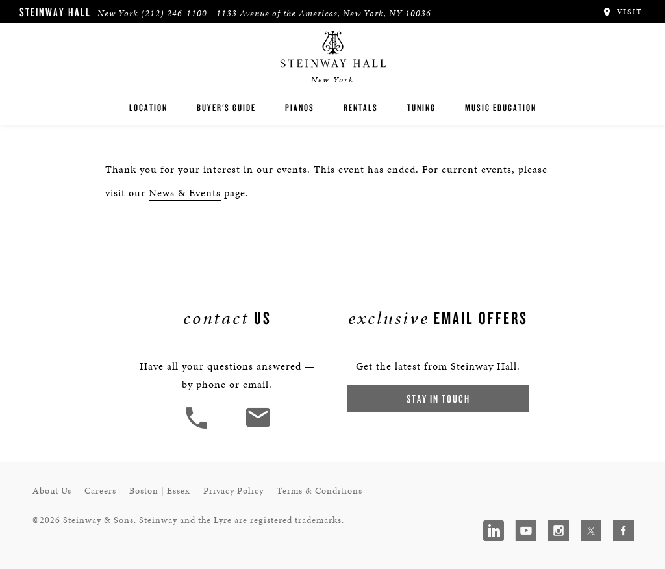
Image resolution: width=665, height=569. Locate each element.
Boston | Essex (159, 491)
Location (148, 107)
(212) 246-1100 (174, 13)
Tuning (421, 107)
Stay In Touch (438, 398)
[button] (198, 427)
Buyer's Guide (226, 107)
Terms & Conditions (319, 491)
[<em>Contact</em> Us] (257, 427)
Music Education (500, 107)
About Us (51, 491)
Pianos (299, 107)
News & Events (185, 192)
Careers (100, 491)
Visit (621, 11)
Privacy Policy (233, 491)
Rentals (361, 107)
